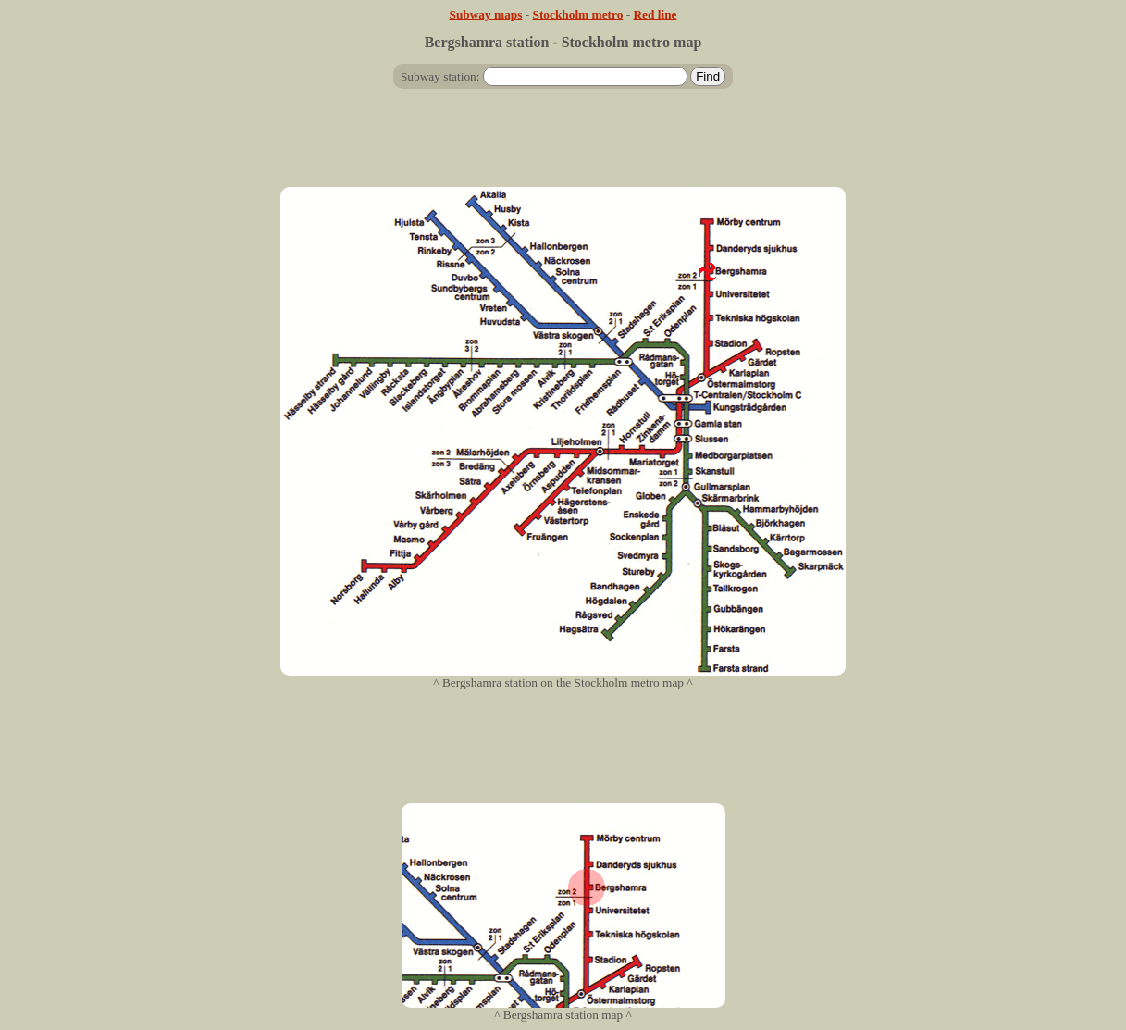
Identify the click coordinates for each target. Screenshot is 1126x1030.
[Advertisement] (563, 145)
